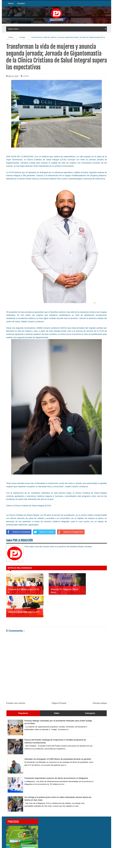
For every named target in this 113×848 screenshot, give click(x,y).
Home (11, 3)
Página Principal (59, 680)
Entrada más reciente (15, 680)
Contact (21, 3)
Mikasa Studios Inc (99, 844)
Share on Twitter (43, 531)
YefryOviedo (84, 844)
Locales (26, 76)
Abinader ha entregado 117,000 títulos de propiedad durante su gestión (58, 736)
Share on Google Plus (70, 531)
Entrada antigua (100, 680)
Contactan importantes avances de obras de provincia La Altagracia (56, 755)
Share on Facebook (18, 531)
